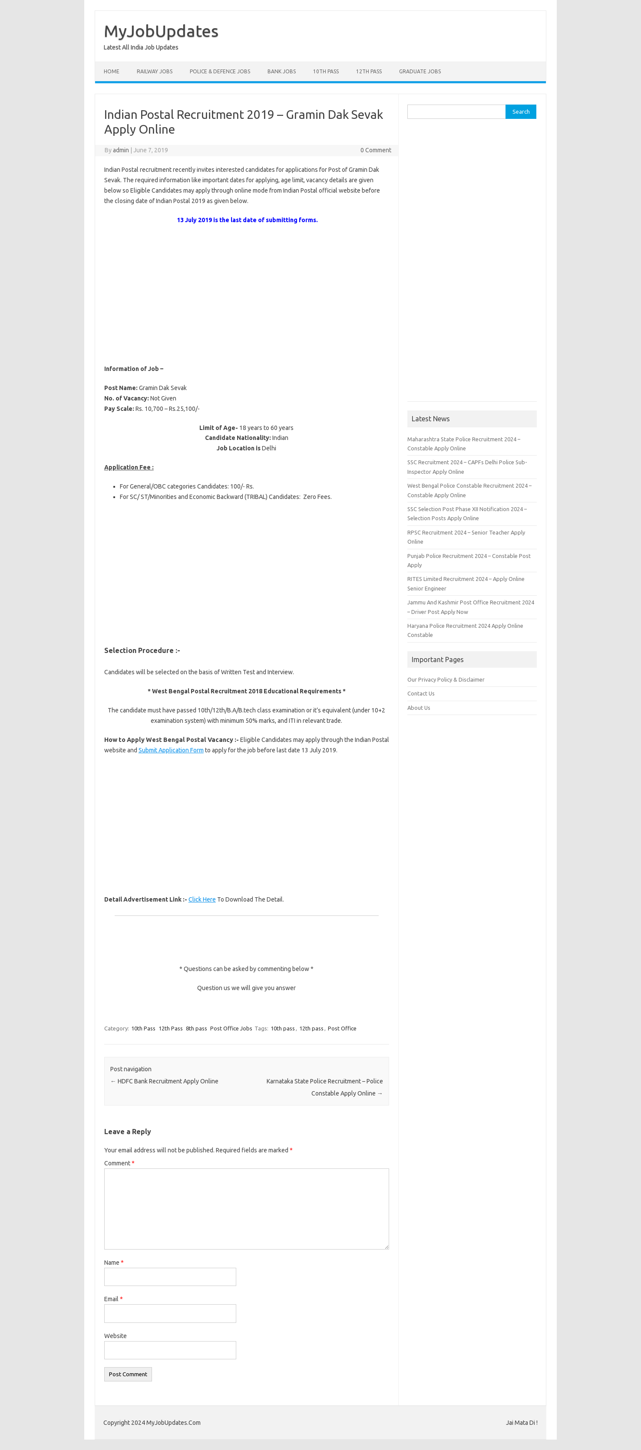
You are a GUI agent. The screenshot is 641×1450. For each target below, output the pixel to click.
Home (111, 71)
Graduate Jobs (420, 71)
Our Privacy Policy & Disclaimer (446, 679)
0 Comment (375, 150)
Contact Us (421, 693)
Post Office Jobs (231, 1028)
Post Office (342, 1028)
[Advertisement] (246, 294)
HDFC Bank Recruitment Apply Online (164, 1081)
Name (114, 1262)
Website (115, 1335)
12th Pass (369, 71)
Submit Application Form (171, 750)
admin (121, 150)
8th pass (196, 1028)
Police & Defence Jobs (220, 71)
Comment (119, 1163)
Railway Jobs (154, 71)
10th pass (283, 1028)
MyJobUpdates (161, 31)
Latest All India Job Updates (141, 47)
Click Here (202, 899)
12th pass (311, 1028)
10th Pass (326, 71)
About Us (418, 708)
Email (113, 1299)
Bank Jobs (282, 71)
